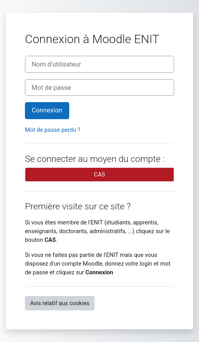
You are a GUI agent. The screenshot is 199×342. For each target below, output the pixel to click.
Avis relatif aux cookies (59, 303)
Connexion (47, 110)
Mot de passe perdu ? (52, 129)
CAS (99, 174)
